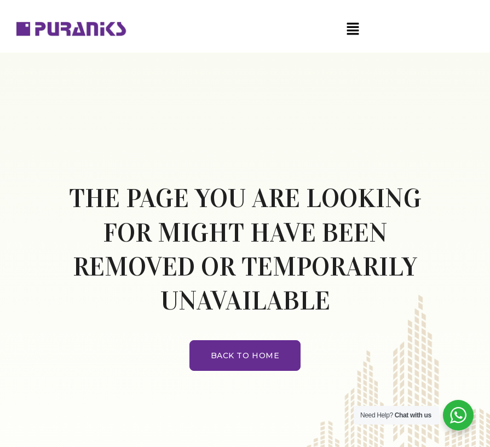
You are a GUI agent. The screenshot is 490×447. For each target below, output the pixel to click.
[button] (353, 29)
